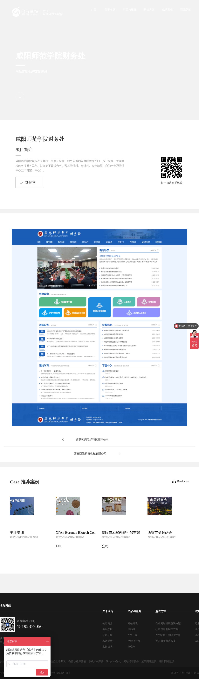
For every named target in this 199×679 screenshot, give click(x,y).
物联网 (131, 646)
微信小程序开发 (77, 661)
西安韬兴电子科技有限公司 (92, 439)
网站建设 (133, 623)
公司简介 (107, 623)
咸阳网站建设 (148, 661)
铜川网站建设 (166, 661)
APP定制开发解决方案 (167, 635)
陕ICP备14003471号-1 (58, 673)
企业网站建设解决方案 (168, 623)
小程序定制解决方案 (166, 629)
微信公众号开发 (57, 661)
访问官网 (29, 182)
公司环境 (107, 635)
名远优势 (107, 640)
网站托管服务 (131, 661)
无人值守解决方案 (165, 640)
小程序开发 (134, 640)
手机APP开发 (96, 661)
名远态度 (107, 629)
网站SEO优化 (113, 661)
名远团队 (107, 646)
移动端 (131, 629)
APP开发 (132, 635)
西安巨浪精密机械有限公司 (90, 453)
